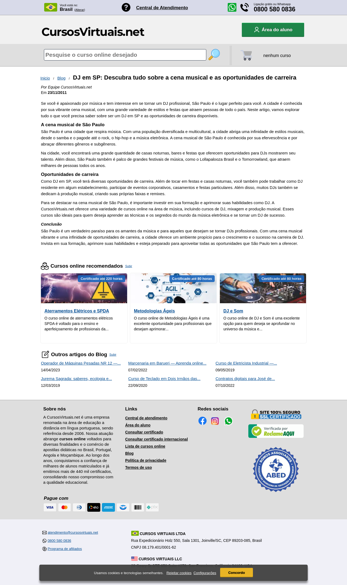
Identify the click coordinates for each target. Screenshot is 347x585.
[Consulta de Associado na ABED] (276, 494)
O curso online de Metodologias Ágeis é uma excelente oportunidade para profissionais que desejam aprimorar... (172, 323)
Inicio (45, 78)
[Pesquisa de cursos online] (125, 55)
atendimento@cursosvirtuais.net (73, 532)
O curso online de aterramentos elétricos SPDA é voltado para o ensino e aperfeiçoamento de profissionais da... (78, 323)
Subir (128, 266)
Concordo (236, 573)
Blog (61, 78)
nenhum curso (277, 55)
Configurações (205, 573)
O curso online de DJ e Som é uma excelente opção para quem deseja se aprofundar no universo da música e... (261, 323)
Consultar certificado (144, 432)
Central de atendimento (146, 418)
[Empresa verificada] (276, 436)
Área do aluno (137, 425)
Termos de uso (138, 467)
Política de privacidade (145, 460)
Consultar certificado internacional (156, 439)
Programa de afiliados (65, 549)
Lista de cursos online (145, 446)
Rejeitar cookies (179, 573)
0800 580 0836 (274, 9)
